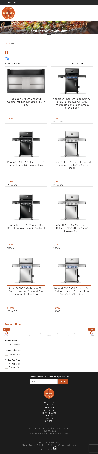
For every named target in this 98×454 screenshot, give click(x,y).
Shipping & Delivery (46, 445)
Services (49, 418)
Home (7, 43)
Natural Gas (15, 364)
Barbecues (15, 354)
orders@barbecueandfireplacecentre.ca (49, 433)
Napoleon (15, 344)
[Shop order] (82, 63)
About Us (49, 416)
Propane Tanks (49, 413)
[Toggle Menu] (93, 9)
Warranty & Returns (67, 445)
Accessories (49, 405)
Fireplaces (49, 410)
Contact (49, 421)
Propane (14, 367)
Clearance (49, 408)
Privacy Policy (28, 445)
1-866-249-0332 (14, 2)
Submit (63, 381)
